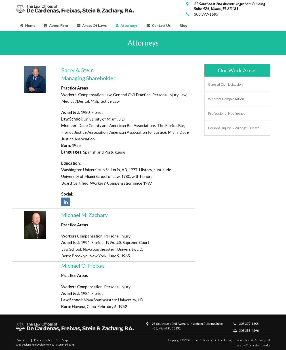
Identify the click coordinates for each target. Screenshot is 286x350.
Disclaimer (23, 340)
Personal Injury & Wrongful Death (233, 128)
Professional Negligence (226, 113)
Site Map (62, 340)
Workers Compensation (226, 99)
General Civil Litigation (225, 84)
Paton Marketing (64, 344)
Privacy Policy (43, 340)
